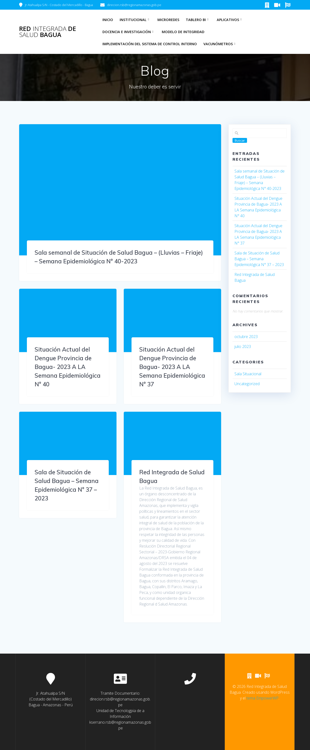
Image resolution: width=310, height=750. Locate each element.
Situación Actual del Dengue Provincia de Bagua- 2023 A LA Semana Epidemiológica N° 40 (68, 367)
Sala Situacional (247, 373)
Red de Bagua (47, 32)
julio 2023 (242, 346)
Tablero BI (196, 19)
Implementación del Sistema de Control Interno (149, 44)
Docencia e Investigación (126, 31)
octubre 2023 (246, 336)
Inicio (107, 19)
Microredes (168, 19)
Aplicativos (228, 19)
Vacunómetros (218, 44)
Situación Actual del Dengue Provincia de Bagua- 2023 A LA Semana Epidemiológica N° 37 (172, 367)
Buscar (240, 140)
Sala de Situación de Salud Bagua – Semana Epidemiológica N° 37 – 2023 (259, 258)
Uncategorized (247, 383)
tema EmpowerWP (263, 698)
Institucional (133, 19)
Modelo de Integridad (183, 31)
